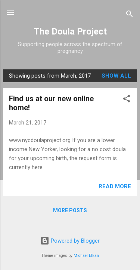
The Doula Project (70, 31)
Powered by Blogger (70, 240)
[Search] (129, 15)
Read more (115, 186)
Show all (116, 75)
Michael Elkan (86, 255)
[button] (126, 100)
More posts (70, 210)
